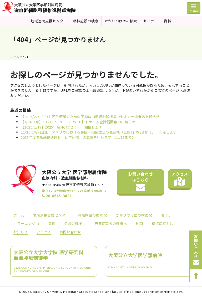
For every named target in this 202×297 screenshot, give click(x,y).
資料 (167, 20)
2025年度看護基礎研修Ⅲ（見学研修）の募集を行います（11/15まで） (78, 137)
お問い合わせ (140, 181)
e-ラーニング (26, 223)
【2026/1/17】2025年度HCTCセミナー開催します (61, 127)
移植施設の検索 (85, 20)
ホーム (18, 215)
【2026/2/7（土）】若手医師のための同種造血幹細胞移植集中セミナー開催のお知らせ (90, 116)
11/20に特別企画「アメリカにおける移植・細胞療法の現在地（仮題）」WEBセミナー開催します (99, 132)
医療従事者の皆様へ (110, 223)
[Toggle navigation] (193, 8)
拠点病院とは (162, 223)
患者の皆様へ (75, 223)
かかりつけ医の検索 (121, 20)
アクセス (180, 179)
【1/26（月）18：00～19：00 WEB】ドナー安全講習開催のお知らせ (78, 121)
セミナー (150, 20)
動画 (139, 223)
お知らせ (20, 231)
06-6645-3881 (57, 195)
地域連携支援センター (49, 20)
